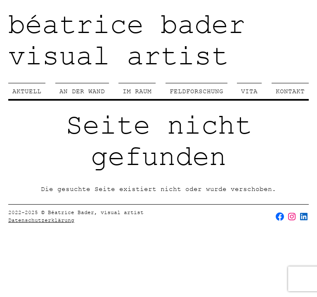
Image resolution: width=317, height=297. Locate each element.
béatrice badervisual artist (126, 41)
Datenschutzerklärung (41, 220)
